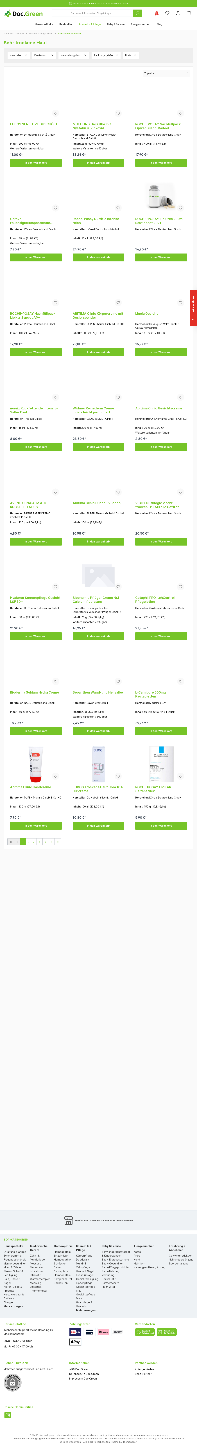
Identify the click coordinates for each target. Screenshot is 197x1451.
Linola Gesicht (146, 313)
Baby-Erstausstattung (115, 1259)
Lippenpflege (84, 1282)
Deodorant (82, 1259)
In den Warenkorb (36, 162)
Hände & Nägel (85, 1271)
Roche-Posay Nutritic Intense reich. (96, 221)
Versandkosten (91, 1435)
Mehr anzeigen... (14, 1306)
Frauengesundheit (15, 1259)
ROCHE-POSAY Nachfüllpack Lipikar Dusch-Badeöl (158, 126)
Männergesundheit (15, 1263)
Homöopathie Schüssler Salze (62, 1263)
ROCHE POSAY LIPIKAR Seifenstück (153, 789)
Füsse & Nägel (85, 1275)
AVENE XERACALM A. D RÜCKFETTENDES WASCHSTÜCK (28, 505)
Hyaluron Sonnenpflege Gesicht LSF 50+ (35, 600)
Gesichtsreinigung (87, 1278)
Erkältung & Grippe (15, 1251)
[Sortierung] (166, 73)
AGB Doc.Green (79, 1369)
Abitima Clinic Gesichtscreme (158, 408)
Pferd (137, 1255)
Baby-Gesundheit (112, 1263)
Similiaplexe (61, 1271)
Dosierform (44, 55)
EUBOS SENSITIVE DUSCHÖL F (34, 124)
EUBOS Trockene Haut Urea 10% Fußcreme (98, 789)
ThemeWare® (130, 1442)
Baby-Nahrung (110, 1271)
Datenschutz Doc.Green (84, 1373)
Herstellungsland (74, 55)
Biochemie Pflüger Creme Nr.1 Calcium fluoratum (96, 600)
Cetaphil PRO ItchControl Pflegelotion (155, 600)
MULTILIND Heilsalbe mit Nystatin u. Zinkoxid (92, 126)
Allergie (8, 1302)
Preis (131, 55)
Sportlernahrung (179, 1263)
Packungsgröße (106, 55)
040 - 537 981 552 (18, 1341)
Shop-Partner (143, 1373)
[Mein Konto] (178, 13)
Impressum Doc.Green (83, 1378)
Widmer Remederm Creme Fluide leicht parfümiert (93, 410)
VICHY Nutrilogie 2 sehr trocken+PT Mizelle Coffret (157, 505)
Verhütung (108, 1275)
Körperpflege (84, 1255)
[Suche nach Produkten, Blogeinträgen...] (92, 13)
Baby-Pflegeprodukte (115, 1267)
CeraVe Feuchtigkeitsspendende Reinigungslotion (30, 221)
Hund (137, 1259)
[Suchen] (137, 13)
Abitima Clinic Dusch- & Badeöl (97, 503)
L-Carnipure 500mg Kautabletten (150, 694)
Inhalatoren (37, 1271)
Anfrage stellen (144, 1369)
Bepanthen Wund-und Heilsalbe (98, 692)
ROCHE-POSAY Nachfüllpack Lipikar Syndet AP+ (32, 315)
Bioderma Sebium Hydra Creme (34, 692)
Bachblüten (61, 1282)
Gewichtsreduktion (180, 1255)
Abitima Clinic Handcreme (30, 787)
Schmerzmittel (13, 1255)
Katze (137, 1251)
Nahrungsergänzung (181, 1259)
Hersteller (19, 55)
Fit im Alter (108, 1286)
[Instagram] (8, 1415)
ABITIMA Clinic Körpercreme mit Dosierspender (98, 315)
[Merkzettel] (167, 13)
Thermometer (38, 1290)
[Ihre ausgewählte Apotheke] (156, 13)
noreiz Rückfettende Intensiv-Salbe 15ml (34, 410)
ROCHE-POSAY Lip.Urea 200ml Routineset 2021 (159, 221)
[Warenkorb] (188, 13)
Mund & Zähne (12, 1267)
